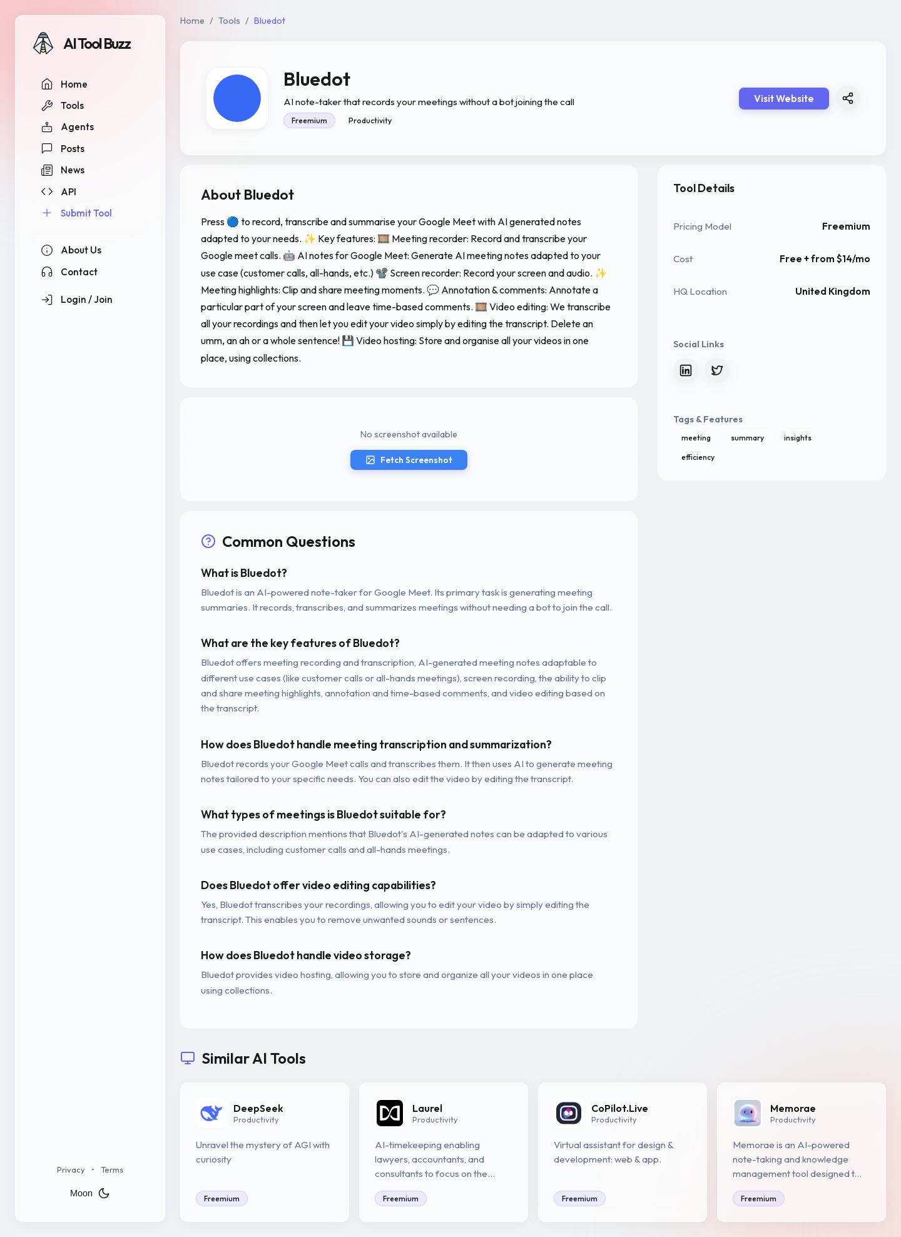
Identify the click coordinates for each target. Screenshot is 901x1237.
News (62, 170)
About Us (71, 250)
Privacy (71, 1169)
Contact (69, 271)
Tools (62, 105)
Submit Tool (76, 212)
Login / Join (77, 299)
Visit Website (784, 98)
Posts (62, 148)
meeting (696, 437)
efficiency (698, 457)
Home (64, 84)
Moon (90, 1193)
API (58, 191)
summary (747, 437)
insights (798, 437)
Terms (112, 1169)
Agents (67, 127)
